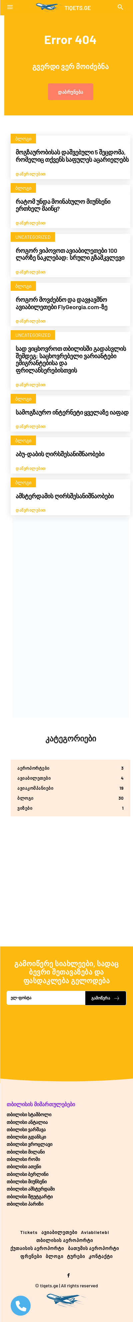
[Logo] (63, 7)
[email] (46, 998)
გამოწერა (105, 998)
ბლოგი (23, 138)
